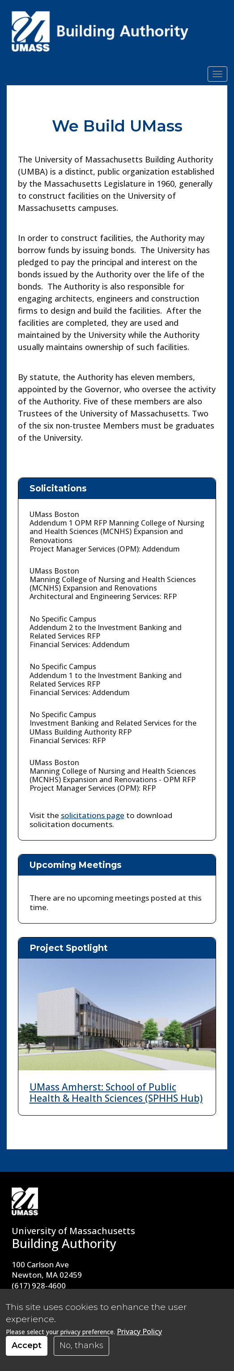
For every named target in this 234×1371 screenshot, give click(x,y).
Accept (27, 1345)
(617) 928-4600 (39, 1285)
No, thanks (81, 1345)
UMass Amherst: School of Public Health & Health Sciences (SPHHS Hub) (116, 1092)
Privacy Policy (139, 1331)
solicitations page (92, 815)
